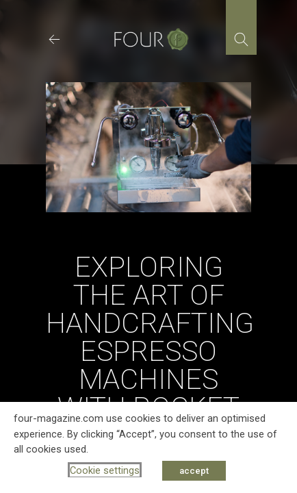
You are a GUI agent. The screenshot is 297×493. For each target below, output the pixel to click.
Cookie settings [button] (105, 470)
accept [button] (194, 471)
